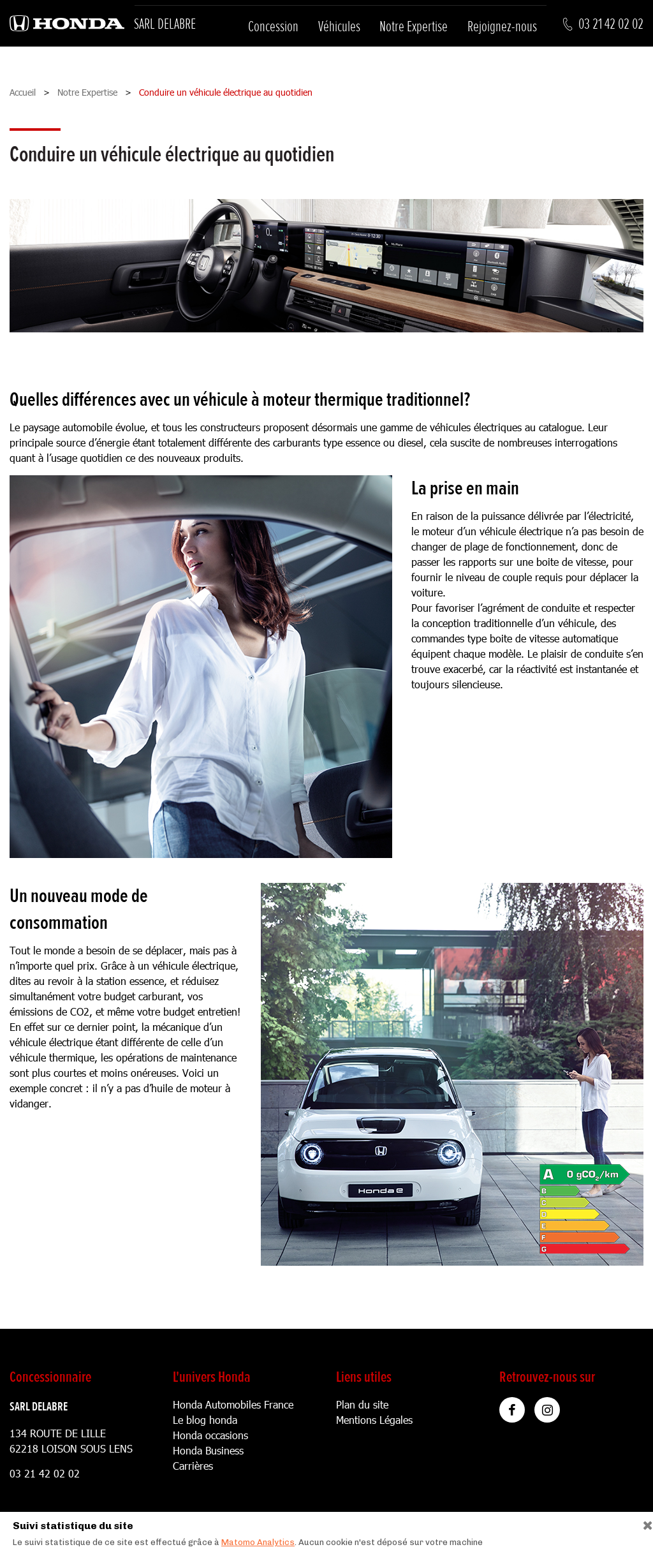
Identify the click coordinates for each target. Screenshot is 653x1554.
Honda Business (208, 1450)
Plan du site (362, 1404)
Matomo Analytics (258, 1542)
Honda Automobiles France (233, 1404)
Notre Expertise (413, 26)
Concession (273, 26)
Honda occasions (210, 1435)
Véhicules (339, 26)
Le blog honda (205, 1420)
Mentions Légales (374, 1420)
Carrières (193, 1466)
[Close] (643, 1522)
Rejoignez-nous (502, 26)
